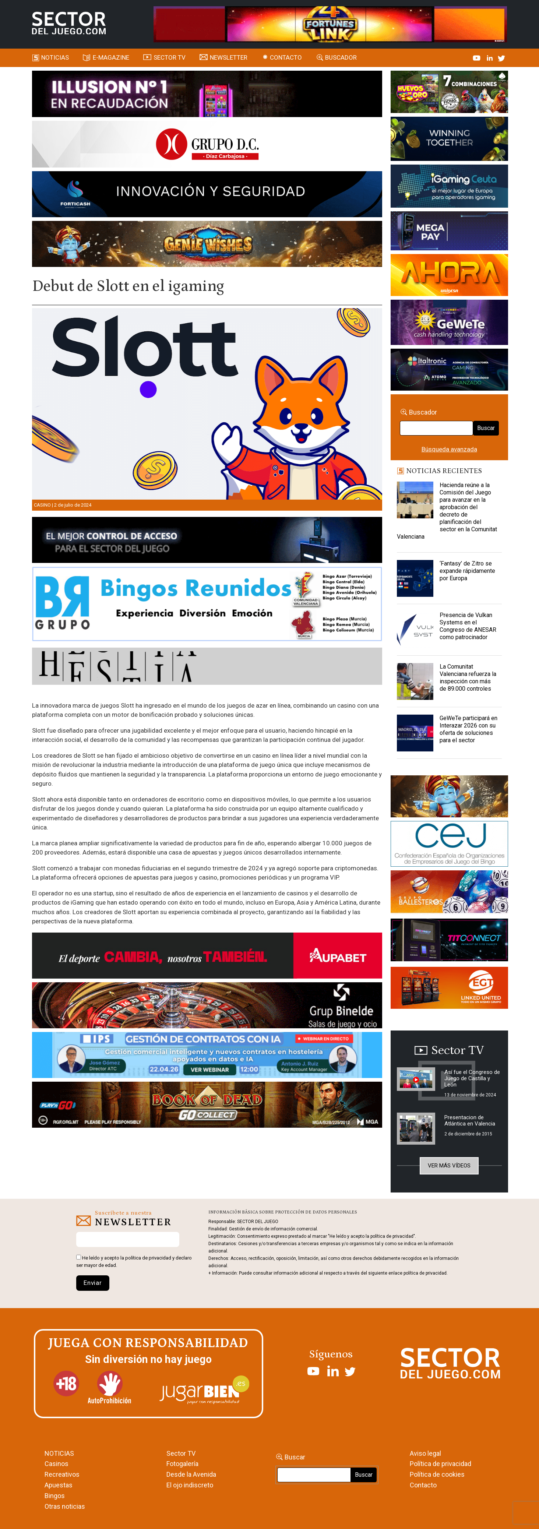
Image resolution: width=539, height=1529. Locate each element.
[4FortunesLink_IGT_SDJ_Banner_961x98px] (330, 23)
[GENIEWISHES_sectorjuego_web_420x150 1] (449, 798)
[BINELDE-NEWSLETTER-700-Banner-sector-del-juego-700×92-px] (207, 1006)
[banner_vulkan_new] (207, 541)
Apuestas (59, 1485)
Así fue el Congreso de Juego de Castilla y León (472, 1078)
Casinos (56, 1464)
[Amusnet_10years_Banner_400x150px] (449, 140)
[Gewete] (449, 323)
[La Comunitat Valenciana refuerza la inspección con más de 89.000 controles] (415, 681)
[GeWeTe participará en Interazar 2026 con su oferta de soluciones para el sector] (415, 733)
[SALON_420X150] (449, 276)
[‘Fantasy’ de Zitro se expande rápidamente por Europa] (415, 578)
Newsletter (228, 57)
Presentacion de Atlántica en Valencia (469, 1120)
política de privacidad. (426, 1273)
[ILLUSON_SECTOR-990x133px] (207, 95)
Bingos (55, 1496)
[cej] (449, 845)
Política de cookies (437, 1474)
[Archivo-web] (449, 370)
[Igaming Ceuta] (449, 187)
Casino (42, 505)
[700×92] (207, 1106)
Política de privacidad (440, 1464)
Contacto (286, 57)
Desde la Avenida (191, 1474)
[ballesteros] (449, 894)
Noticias (55, 57)
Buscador (341, 57)
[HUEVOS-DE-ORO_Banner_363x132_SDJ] (449, 93)
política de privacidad (148, 1258)
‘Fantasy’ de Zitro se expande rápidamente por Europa (467, 571)
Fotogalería (182, 1464)
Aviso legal (425, 1453)
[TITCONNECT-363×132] (449, 941)
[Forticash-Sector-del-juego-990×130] (207, 195)
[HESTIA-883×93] (207, 667)
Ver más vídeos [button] (449, 1165)
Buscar (486, 427)
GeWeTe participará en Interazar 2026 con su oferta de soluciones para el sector (468, 729)
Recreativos (62, 1474)
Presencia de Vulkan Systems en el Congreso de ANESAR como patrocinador (468, 626)
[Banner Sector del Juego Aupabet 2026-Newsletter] (207, 957)
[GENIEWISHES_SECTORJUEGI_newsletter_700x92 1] (207, 245)
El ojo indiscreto (189, 1485)
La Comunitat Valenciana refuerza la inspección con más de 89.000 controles (468, 677)
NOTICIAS (59, 1453)
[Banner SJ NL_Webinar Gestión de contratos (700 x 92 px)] (207, 1056)
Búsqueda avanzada (449, 449)
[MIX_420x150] (449, 989)
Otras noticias (65, 1506)
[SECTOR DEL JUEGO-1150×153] (207, 145)
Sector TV (180, 1453)
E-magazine (111, 57)
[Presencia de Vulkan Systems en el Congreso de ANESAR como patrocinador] (415, 630)
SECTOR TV (170, 57)
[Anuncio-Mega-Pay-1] (449, 232)
